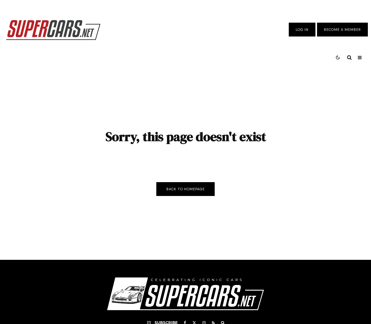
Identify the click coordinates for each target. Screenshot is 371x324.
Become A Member (342, 29)
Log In (302, 29)
